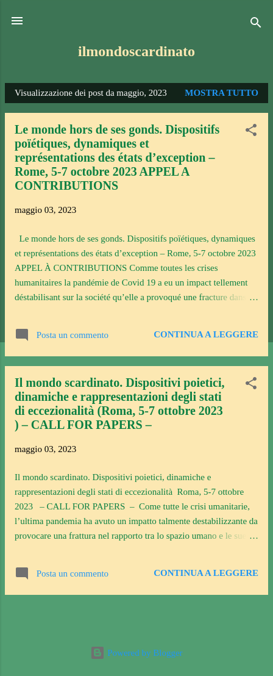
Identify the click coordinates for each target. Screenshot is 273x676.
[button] (251, 132)
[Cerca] (256, 24)
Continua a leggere (206, 334)
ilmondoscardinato (136, 51)
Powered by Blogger (136, 653)
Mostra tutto (221, 93)
